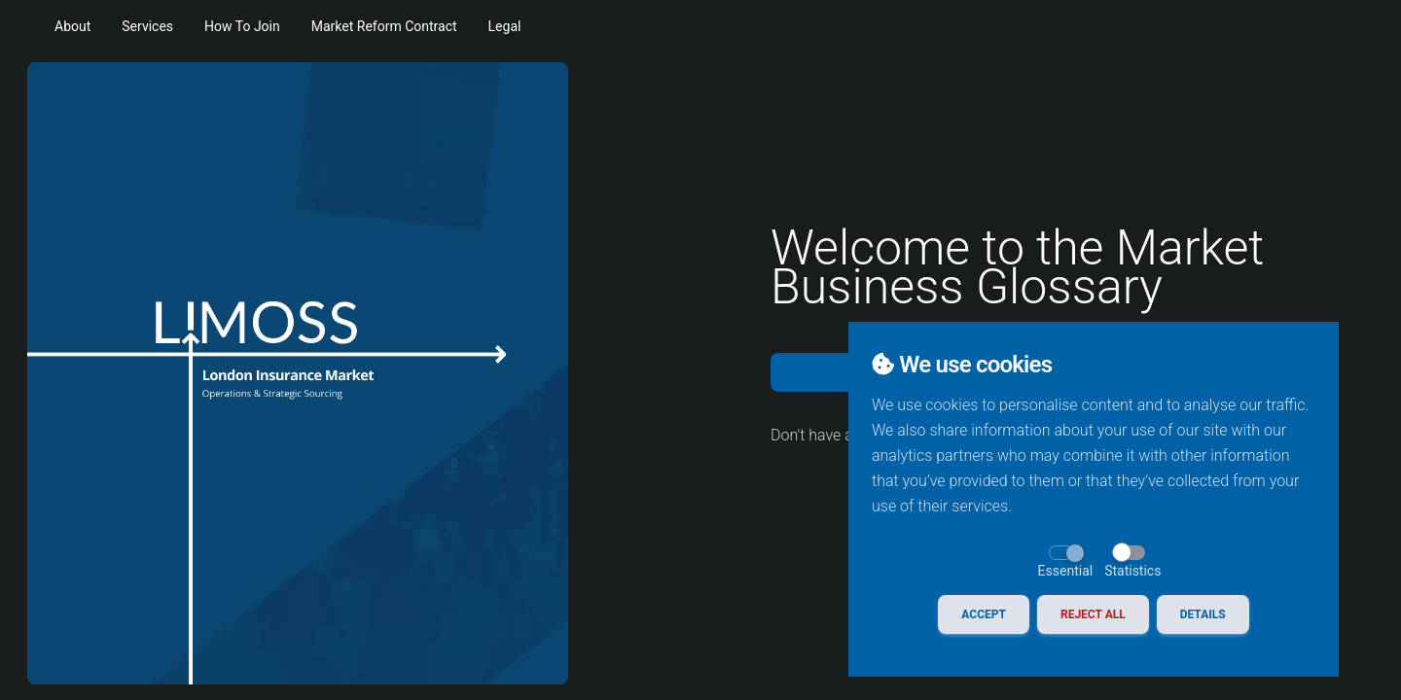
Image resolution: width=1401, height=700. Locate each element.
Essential (1066, 570)
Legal (504, 26)
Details (1203, 614)
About (72, 26)
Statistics (1132, 570)
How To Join (242, 26)
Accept (983, 614)
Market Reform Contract (384, 26)
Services (147, 26)
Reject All (1093, 614)
